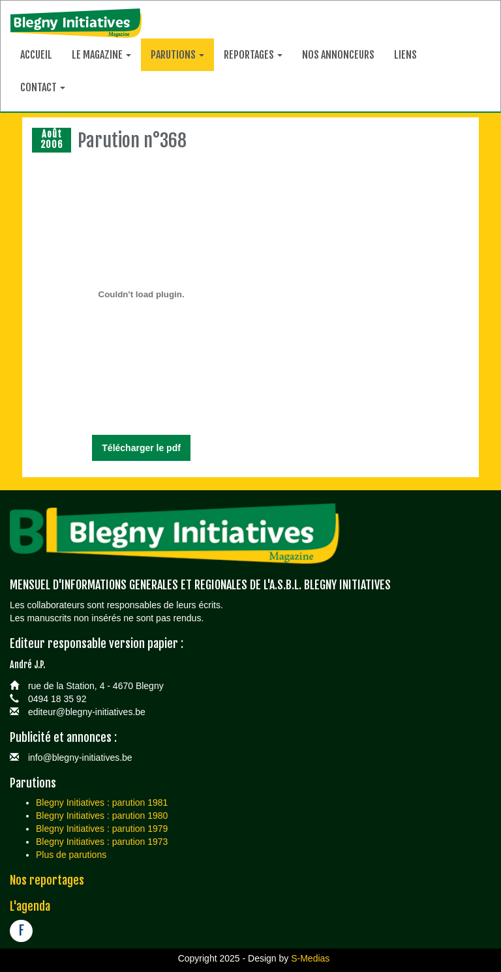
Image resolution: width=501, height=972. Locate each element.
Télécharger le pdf (141, 448)
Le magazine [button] (101, 54)
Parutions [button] (177, 54)
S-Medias (310, 958)
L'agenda (30, 906)
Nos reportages (47, 880)
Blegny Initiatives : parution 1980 (102, 815)
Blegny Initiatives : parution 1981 (102, 802)
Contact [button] (42, 87)
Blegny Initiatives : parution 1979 (102, 828)
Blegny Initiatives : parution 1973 (102, 841)
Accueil (36, 54)
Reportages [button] (253, 54)
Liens (405, 54)
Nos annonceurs (338, 54)
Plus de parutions (71, 854)
